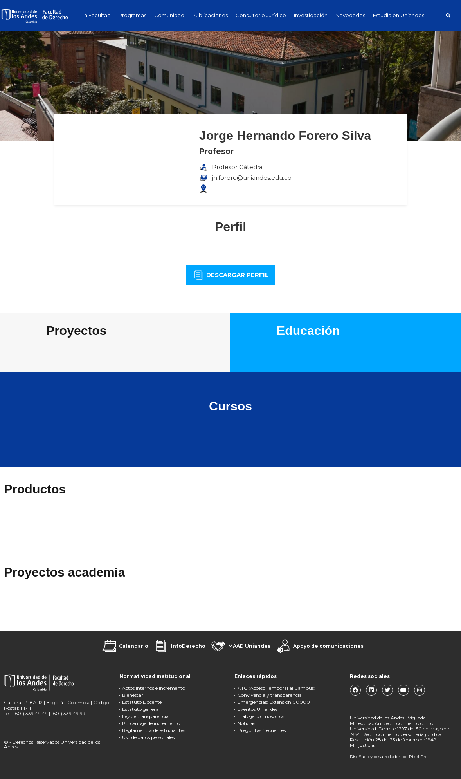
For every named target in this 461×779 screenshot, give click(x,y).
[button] (447, 15)
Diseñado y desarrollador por (388, 756)
